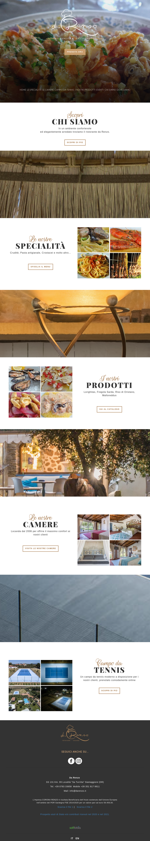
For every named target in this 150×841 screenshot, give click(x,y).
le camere (48, 89)
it (72, 838)
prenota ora (75, 52)
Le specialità (34, 89)
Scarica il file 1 (65, 807)
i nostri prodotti (85, 89)
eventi (100, 89)
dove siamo (123, 89)
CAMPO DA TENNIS (64, 89)
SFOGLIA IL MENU (40, 267)
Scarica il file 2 (84, 807)
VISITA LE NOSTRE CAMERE (40, 548)
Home (23, 89)
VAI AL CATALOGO (109, 409)
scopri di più (75, 142)
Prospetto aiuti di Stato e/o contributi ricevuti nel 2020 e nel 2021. (75, 814)
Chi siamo (110, 89)
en (77, 838)
